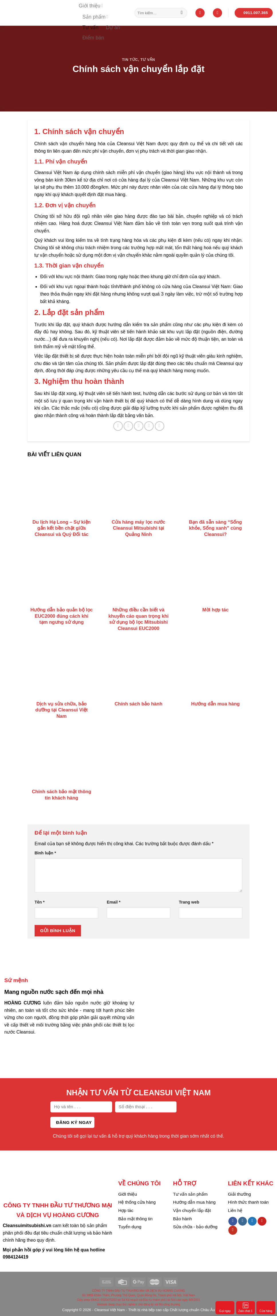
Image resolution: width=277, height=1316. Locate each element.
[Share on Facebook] (118, 426)
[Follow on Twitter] (252, 1221)
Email (113, 902)
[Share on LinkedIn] (159, 426)
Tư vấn (90, 27)
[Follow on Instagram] (242, 1221)
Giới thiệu (91, 6)
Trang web (189, 902)
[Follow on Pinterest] (262, 1221)
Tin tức (130, 59)
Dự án (113, 27)
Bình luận (45, 853)
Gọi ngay (225, 1307)
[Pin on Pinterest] (149, 426)
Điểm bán (93, 38)
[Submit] (182, 13)
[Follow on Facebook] (232, 1221)
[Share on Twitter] (128, 426)
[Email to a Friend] (138, 426)
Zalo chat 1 (245, 1307)
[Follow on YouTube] (232, 1230)
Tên (40, 902)
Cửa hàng (266, 1307)
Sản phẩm (95, 17)
